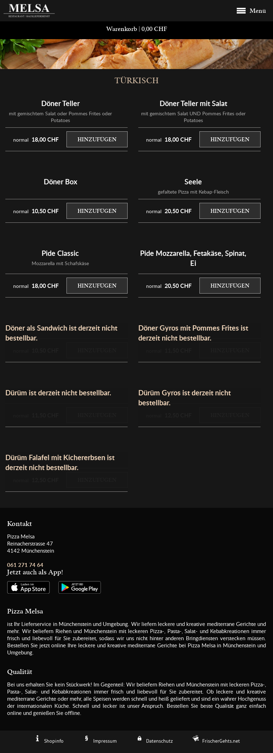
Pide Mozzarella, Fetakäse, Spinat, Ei (193, 258)
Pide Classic (60, 253)
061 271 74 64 (25, 565)
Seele (193, 181)
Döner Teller (60, 103)
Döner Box (60, 181)
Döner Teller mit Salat (193, 103)
